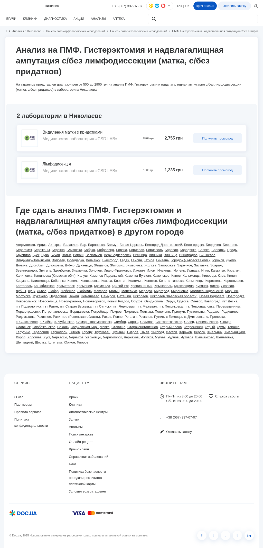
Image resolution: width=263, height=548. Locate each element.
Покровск (131, 311)
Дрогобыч (36, 265)
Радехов (213, 311)
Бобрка (89, 250)
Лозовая (227, 286)
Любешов (68, 291)
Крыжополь (163, 286)
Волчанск (93, 260)
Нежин (74, 296)
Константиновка (171, 281)
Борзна (121, 250)
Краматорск (65, 286)
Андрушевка (25, 245)
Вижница (140, 255)
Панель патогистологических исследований (136, 31)
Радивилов (229, 311)
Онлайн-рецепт (81, 442)
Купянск (202, 286)
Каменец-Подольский (106, 275)
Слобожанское (43, 327)
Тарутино (23, 332)
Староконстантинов (142, 327)
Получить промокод (217, 138)
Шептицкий (24, 342)
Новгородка (236, 296)
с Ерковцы (174, 317)
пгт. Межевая (147, 306)
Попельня (162, 311)
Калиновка (24, 275)
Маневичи (129, 291)
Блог (72, 464)
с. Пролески (215, 317)
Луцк (31, 291)
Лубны (21, 291)
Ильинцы (164, 270)
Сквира (225, 322)
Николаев (140, 296)
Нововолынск (26, 301)
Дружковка (54, 265)
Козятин (120, 281)
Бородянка (188, 250)
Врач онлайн (205, 6)
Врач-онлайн (79, 449)
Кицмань (22, 281)
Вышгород (110, 260)
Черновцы (93, 337)
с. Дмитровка (194, 317)
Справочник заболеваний (88, 457)
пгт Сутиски (102, 306)
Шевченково (204, 337)
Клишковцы (40, 281)
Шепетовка (224, 337)
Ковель (73, 281)
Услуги (74, 419)
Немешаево (90, 296)
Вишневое (207, 255)
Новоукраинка (70, 301)
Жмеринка (134, 265)
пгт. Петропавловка (199, 306)
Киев (221, 275)
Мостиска (23, 296)
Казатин (233, 270)
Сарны (133, 322)
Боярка (204, 250)
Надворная (58, 296)
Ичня (205, 270)
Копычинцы (194, 281)
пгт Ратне (50, 306)
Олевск (196, 301)
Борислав (136, 250)
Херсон (199, 332)
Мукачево (40, 296)
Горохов (218, 260)
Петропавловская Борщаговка (65, 311)
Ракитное (43, 317)
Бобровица (105, 250)
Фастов (171, 332)
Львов (41, 291)
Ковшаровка (89, 281)
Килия (232, 275)
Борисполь (154, 250)
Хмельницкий (234, 332)
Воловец (58, 260)
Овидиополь (154, 301)
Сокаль (63, 327)
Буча (45, 255)
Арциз (41, 245)
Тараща (234, 327)
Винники (155, 255)
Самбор (120, 322)
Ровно (118, 317)
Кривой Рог (120, 286)
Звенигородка (26, 270)
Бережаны (42, 250)
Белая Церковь (131, 245)
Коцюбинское (44, 286)
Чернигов (76, 337)
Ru (179, 6)
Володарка (75, 260)
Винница (170, 255)
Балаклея (70, 245)
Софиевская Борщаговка (90, 327)
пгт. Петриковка (171, 306)
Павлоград (212, 301)
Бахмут (112, 245)
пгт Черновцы (124, 306)
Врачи (73, 397)
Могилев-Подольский (206, 291)
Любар (53, 291)
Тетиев (74, 332)
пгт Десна (229, 301)
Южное (69, 342)
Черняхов (131, 337)
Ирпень (179, 270)
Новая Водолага (211, 296)
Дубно (69, 265)
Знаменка (79, 270)
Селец (189, 322)
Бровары (218, 250)
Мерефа (145, 291)
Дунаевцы (84, 265)
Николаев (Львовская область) (173, 296)
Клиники (75, 404)
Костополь (24, 286)
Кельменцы (191, 275)
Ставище (118, 327)
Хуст (46, 337)
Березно (58, 250)
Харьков (185, 332)
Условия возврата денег (87, 491)
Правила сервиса (27, 412)
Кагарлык (218, 270)
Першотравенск (28, 311)
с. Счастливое (26, 322)
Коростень (213, 281)
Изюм (151, 270)
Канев (176, 275)
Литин (214, 286)
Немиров (108, 296)
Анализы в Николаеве (24, 31)
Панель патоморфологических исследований (73, 31)
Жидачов (101, 265)
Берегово (230, 245)
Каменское (161, 275)
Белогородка (194, 245)
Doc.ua (16, 535)
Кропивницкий (141, 286)
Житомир (117, 265)
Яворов (82, 342)
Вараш (78, 255)
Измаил (139, 270)
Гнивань (162, 260)
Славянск (23, 327)
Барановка (96, 245)
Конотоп (150, 281)
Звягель (45, 270)
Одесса (183, 301)
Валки (66, 255)
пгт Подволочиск (28, 306)
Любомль (84, 291)
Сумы (221, 327)
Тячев (144, 332)
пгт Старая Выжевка (75, 306)
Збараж (216, 265)
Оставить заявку (234, 6)
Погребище (99, 311)
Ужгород (157, 332)
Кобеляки (58, 281)
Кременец (84, 286)
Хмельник (214, 332)
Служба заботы (227, 396)
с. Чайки (46, 322)
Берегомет (24, 250)
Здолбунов (61, 270)
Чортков (147, 337)
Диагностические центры (88, 412)
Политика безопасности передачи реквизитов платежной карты (87, 478)
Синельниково (207, 322)
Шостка (40, 342)
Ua (187, 6)
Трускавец (102, 332)
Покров (116, 311)
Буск (36, 255)
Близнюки (74, 250)
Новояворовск (94, 301)
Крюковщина (184, 286)
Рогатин (131, 317)
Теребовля (40, 332)
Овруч (170, 301)
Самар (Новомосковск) (94, 322)
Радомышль (25, 317)
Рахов (106, 317)
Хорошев (34, 337)
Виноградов (188, 255)
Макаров (100, 291)
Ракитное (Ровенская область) (76, 317)
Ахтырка (54, 245)
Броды (232, 250)
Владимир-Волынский (33, 260)
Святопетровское (168, 322)
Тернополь (59, 332)
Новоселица (48, 301)
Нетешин (124, 296)
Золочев (95, 270)
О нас (18, 397)
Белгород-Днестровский (163, 245)
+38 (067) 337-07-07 (127, 6)
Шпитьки (55, 342)
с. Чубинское (64, 322)
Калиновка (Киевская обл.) (55, 275)
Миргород (161, 291)
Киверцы (209, 275)
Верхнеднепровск (117, 255)
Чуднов (173, 337)
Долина (21, 265)
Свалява (147, 322)
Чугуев (160, 337)
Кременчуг (102, 286)
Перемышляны (228, 306)
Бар (83, 245)
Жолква (150, 265)
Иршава (193, 270)
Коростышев (233, 281)
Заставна (201, 265)
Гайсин (136, 260)
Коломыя (135, 281)
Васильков (94, 255)
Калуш (83, 275)
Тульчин (118, 332)
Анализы (75, 427)
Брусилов (23, 255)
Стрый (210, 327)
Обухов (136, 301)
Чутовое (187, 337)
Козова (106, 281)
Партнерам (23, 404)
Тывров (132, 332)
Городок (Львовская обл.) (190, 260)
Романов (145, 317)
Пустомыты (196, 311)
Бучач (55, 255)
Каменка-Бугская (138, 275)
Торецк (87, 332)
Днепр (231, 260)
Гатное (149, 260)
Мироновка (179, 291)
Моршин (231, 291)
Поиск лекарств (81, 434)
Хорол (20, 337)
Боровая (171, 250)
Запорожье (166, 265)
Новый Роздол (118, 301)
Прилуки (178, 311)
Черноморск (112, 337)
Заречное (184, 265)
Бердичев (213, 245)
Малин (114, 291)
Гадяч (124, 260)
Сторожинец (193, 327)
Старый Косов (171, 327)
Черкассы (59, 337)
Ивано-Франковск (117, 270)
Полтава (146, 311)
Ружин (159, 317)
